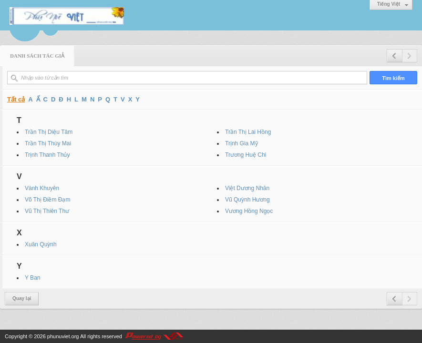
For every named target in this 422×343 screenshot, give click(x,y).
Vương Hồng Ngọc (249, 211)
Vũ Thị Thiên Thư (47, 211)
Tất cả (16, 99)
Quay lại (21, 298)
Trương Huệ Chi (245, 154)
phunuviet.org (63, 336)
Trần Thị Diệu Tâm (48, 132)
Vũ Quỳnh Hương (247, 199)
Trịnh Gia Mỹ (241, 143)
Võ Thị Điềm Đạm (47, 199)
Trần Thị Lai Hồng (248, 132)
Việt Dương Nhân (247, 188)
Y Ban (32, 277)
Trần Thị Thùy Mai (48, 143)
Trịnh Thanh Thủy (47, 154)
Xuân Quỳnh (41, 244)
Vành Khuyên (42, 188)
